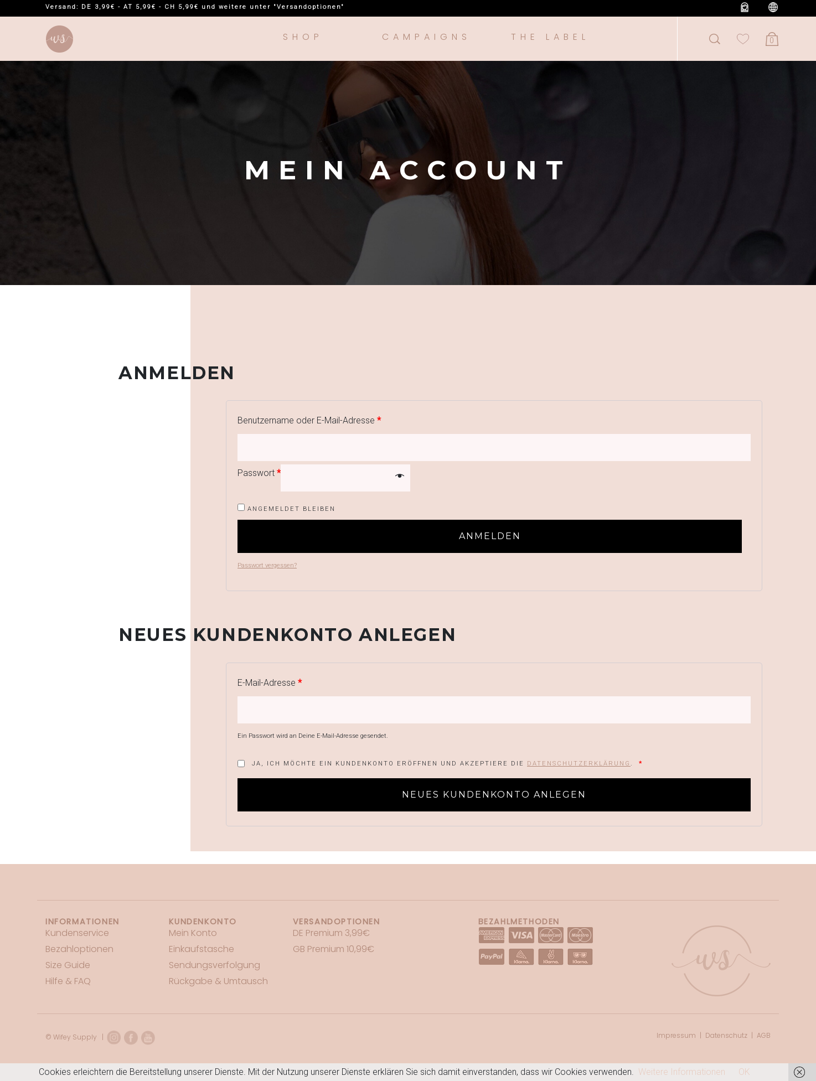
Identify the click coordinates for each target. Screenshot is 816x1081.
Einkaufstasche (201, 949)
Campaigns (426, 36)
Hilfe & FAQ (68, 981)
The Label (550, 36)
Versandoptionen (336, 921)
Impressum (676, 1035)
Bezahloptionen (79, 949)
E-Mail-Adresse (269, 682)
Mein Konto (193, 933)
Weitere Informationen (681, 1072)
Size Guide (67, 965)
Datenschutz (726, 1035)
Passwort (259, 473)
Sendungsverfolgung (214, 965)
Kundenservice (77, 933)
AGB (764, 1035)
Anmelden (490, 536)
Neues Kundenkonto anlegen (494, 794)
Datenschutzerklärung (579, 763)
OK (744, 1072)
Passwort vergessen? (267, 565)
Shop (303, 36)
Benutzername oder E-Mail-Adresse (309, 420)
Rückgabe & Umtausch (218, 981)
